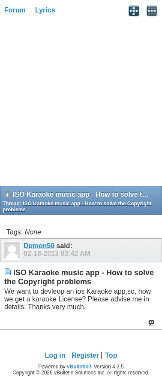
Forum (15, 10)
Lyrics (45, 10)
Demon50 (39, 245)
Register (85, 355)
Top (111, 355)
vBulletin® (80, 367)
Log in (55, 355)
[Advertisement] (81, 103)
